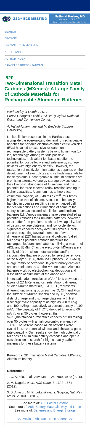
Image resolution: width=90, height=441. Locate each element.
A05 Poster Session (54, 403)
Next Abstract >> (61, 419)
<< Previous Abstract (32, 419)
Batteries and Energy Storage (55, 410)
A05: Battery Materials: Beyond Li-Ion (54, 407)
